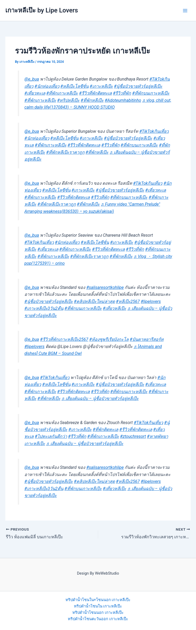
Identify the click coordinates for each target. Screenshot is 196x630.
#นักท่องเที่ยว (46, 86)
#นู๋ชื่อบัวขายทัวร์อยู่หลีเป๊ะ (138, 86)
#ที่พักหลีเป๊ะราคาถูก (65, 152)
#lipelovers (151, 301)
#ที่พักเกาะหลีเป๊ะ (62, 93)
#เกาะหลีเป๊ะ (101, 86)
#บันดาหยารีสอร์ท (147, 339)
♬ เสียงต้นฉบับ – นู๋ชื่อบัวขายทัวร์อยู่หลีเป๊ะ (100, 398)
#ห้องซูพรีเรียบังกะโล (109, 339)
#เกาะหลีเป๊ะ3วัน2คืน (43, 308)
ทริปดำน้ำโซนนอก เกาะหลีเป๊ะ (98, 612)
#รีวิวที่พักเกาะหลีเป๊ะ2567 (64, 339)
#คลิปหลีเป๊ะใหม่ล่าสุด (94, 301)
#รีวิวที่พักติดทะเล (95, 93)
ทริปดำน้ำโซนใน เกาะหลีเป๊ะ (98, 606)
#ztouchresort (133, 436)
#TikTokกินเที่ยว (154, 131)
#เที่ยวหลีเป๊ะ (115, 308)
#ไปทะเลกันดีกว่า (51, 436)
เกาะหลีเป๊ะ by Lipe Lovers (41, 10)
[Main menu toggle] (185, 10)
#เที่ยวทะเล (34, 93)
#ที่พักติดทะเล (106, 429)
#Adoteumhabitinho (123, 100)
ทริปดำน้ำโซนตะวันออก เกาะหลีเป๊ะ (98, 618)
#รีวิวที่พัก (122, 93)
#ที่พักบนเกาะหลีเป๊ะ (150, 93)
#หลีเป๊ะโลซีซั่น (74, 86)
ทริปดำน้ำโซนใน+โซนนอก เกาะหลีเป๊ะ (98, 599)
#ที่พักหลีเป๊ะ (92, 100)
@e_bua (31, 79)
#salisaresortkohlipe (105, 287)
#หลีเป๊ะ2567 (128, 301)
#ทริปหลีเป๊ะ (68, 100)
